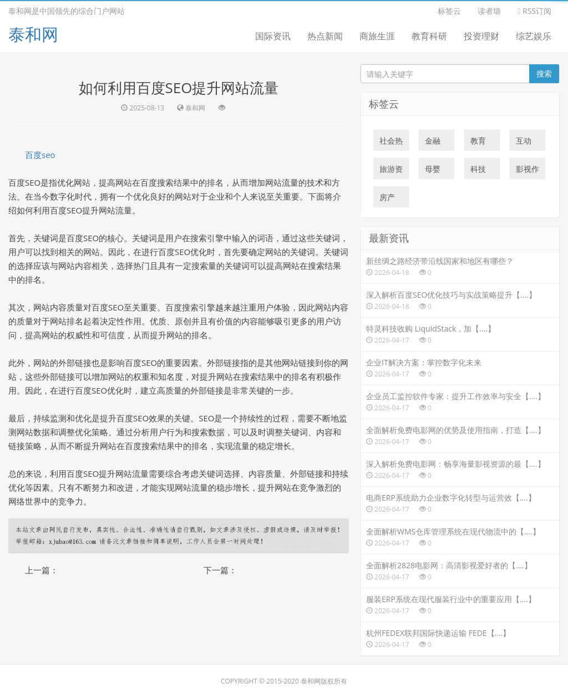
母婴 (432, 171)
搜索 (544, 73)
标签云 (449, 11)
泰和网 (33, 34)
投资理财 (481, 36)
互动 (523, 143)
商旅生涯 (377, 36)
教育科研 (429, 36)
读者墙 (489, 11)
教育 (478, 143)
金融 (432, 143)
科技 (478, 171)
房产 (387, 199)
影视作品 (527, 171)
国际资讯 (273, 36)
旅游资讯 (391, 171)
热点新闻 (325, 36)
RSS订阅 (534, 11)
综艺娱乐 (533, 36)
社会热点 (391, 143)
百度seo (40, 154)
